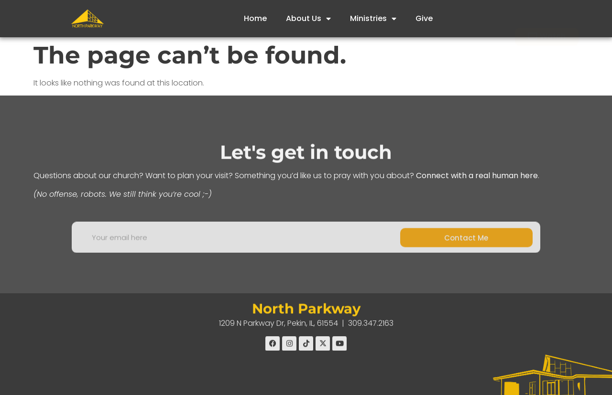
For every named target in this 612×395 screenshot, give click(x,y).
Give (424, 18)
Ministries (373, 18)
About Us (308, 18)
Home (255, 18)
